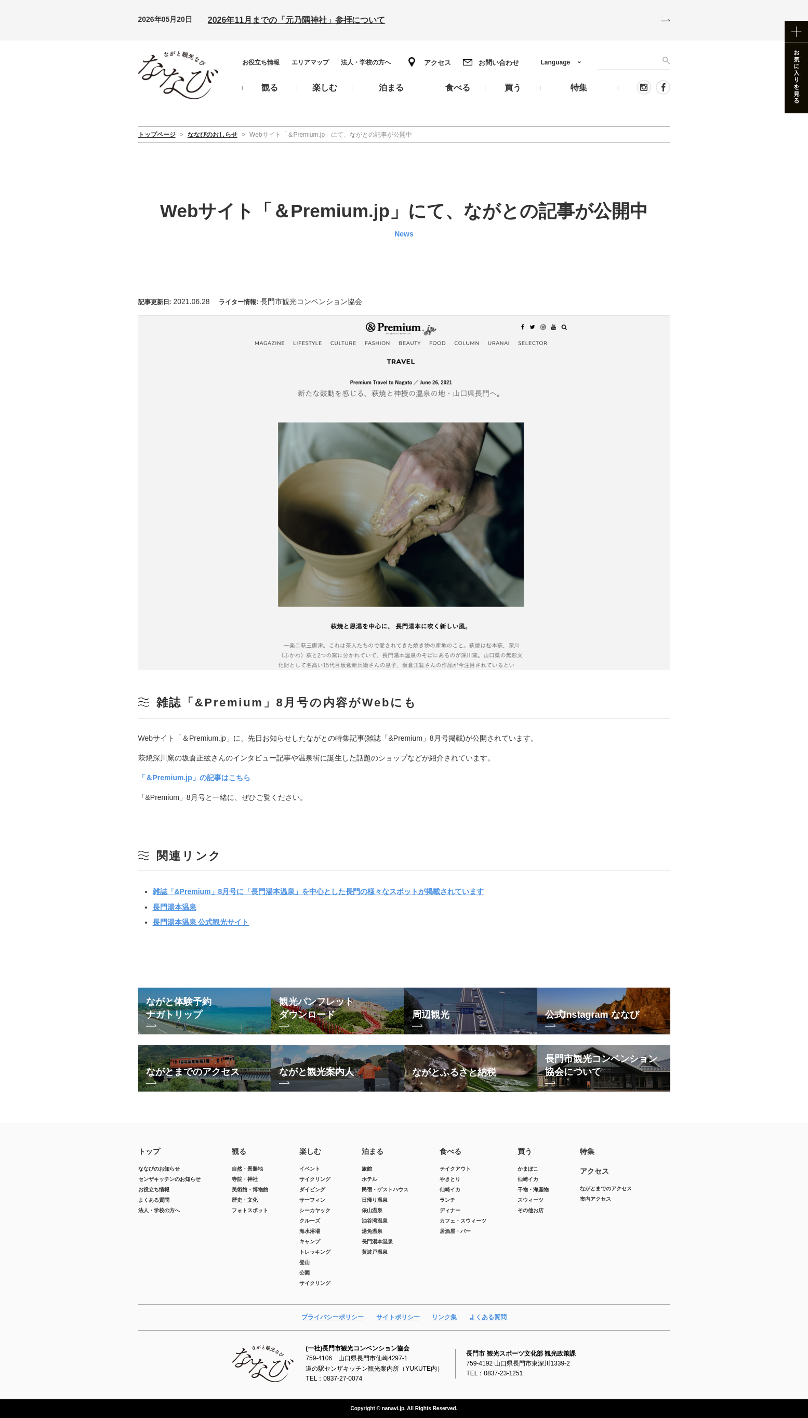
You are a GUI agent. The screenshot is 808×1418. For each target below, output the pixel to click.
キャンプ (309, 1241)
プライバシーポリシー (332, 1317)
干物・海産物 (533, 1189)
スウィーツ (531, 1200)
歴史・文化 (245, 1200)
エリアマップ (310, 62)
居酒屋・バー (455, 1231)
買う (525, 1151)
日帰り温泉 (375, 1200)
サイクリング (314, 1179)
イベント (309, 1169)
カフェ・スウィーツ (463, 1221)
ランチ (447, 1200)
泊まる (372, 1151)
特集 (587, 1151)
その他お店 (531, 1210)
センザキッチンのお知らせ (169, 1179)
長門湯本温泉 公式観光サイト (201, 922)
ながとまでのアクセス (606, 1188)
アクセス (437, 63)
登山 (304, 1262)
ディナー (450, 1210)
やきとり (450, 1179)
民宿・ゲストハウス (385, 1189)
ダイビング (312, 1189)
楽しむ (310, 1151)
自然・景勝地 (247, 1169)
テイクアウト (455, 1169)
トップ (149, 1151)
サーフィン (312, 1200)
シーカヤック (314, 1210)
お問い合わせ (499, 63)
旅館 (367, 1169)
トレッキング (314, 1252)
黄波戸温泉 (375, 1252)
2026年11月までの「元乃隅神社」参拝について (296, 20)
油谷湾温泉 (375, 1221)
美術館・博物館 (250, 1189)
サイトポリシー (398, 1317)
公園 (304, 1273)
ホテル (369, 1179)
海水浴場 (309, 1231)
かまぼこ (528, 1169)
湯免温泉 (372, 1231)
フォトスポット (250, 1210)
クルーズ (309, 1221)
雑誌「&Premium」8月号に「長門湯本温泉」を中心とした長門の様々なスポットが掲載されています (318, 891)
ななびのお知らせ (159, 1169)
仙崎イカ (450, 1189)
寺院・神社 (245, 1179)
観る (239, 1151)
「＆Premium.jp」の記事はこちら (194, 777)
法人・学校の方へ (366, 62)
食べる (450, 1151)
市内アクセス (595, 1199)
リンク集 (444, 1317)
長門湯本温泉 (174, 907)
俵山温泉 (372, 1210)
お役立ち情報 (261, 62)
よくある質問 (153, 1200)
